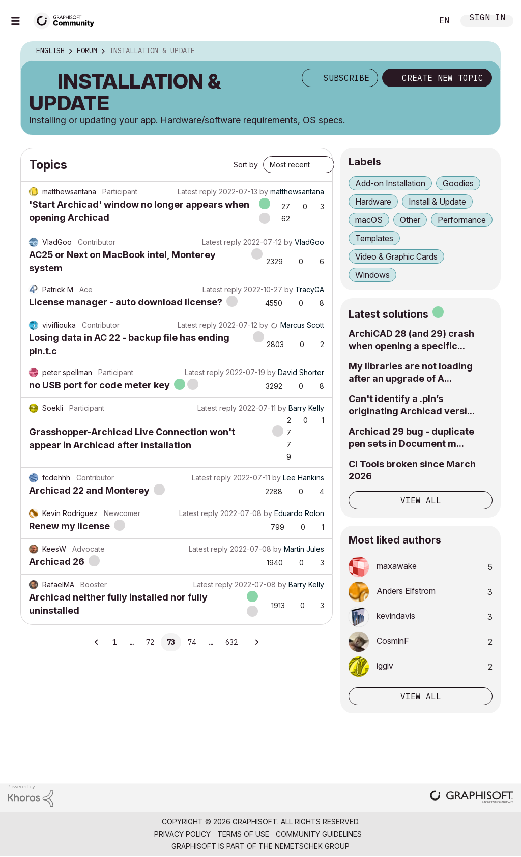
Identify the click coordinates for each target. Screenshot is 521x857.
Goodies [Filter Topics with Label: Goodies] (458, 183)
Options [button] (486, 51)
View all (420, 500)
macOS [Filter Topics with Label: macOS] (369, 220)
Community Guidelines (319, 834)
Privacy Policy (182, 834)
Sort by (246, 164)
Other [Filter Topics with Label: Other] (410, 220)
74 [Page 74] (192, 642)
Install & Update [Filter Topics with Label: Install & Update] (437, 201)
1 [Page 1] (114, 642)
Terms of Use (243, 834)
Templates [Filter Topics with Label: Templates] (374, 238)
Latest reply (197, 191)
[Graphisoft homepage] (471, 798)
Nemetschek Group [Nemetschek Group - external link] (312, 846)
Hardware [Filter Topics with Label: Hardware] (373, 201)
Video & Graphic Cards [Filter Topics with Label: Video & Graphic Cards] (396, 256)
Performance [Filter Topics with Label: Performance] (462, 220)
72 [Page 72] (150, 642)
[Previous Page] (97, 642)
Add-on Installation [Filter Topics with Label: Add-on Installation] (390, 183)
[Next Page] (256, 642)
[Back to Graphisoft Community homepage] (67, 19)
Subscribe (346, 78)
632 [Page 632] (231, 642)
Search (414, 20)
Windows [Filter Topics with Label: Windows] (372, 275)
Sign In (487, 18)
